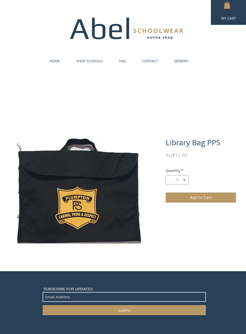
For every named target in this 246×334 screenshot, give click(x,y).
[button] (227, 5)
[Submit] (124, 310)
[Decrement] (169, 179)
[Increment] (185, 179)
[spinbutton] (177, 179)
